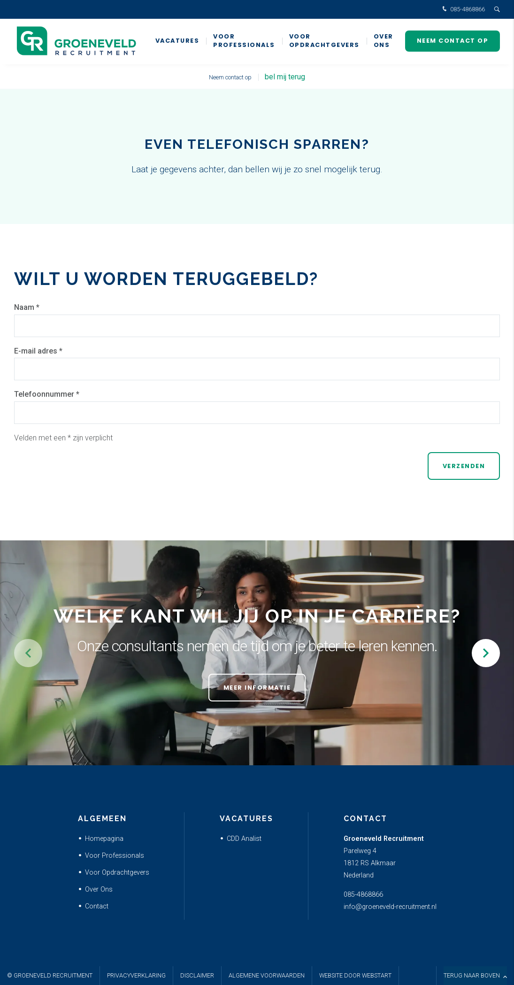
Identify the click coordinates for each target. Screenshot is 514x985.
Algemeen (102, 818)
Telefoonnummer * (46, 394)
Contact (96, 906)
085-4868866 (462, 9)
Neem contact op (453, 42)
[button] (486, 653)
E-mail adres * (38, 350)
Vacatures (177, 42)
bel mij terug (285, 76)
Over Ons (99, 889)
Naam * (26, 307)
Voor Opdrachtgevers (324, 42)
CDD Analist (244, 839)
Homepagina (104, 839)
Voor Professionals (244, 42)
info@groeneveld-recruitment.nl (390, 907)
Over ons (383, 42)
